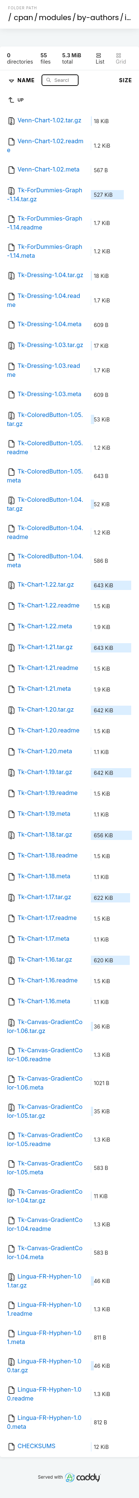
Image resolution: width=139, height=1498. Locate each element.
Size (125, 80)
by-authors (98, 17)
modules (55, 17)
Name (26, 80)
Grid (121, 58)
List (100, 58)
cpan (23, 17)
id (128, 17)
